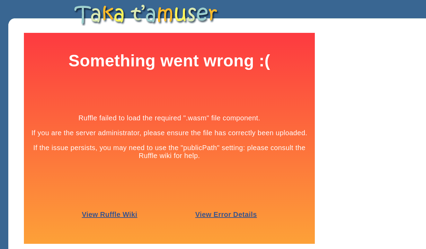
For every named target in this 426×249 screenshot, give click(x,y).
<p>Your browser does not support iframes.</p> (169, 138)
